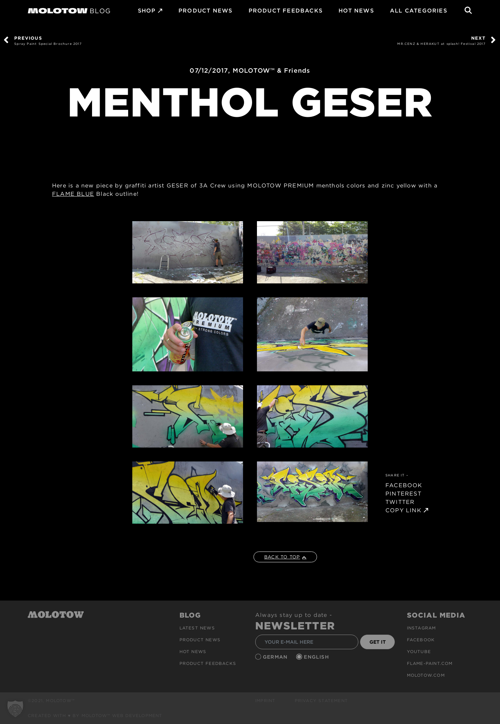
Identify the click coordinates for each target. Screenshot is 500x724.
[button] (15, 708)
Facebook (421, 639)
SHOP (147, 10)
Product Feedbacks (286, 10)
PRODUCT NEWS (205, 10)
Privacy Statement (321, 700)
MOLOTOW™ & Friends (271, 70)
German (276, 657)
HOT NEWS (356, 10)
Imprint (265, 700)
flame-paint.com (430, 663)
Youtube (419, 651)
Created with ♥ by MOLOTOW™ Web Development (95, 715)
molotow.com (426, 675)
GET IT (377, 642)
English (317, 657)
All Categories (418, 10)
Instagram (421, 627)
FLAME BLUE (73, 194)
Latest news (197, 627)
